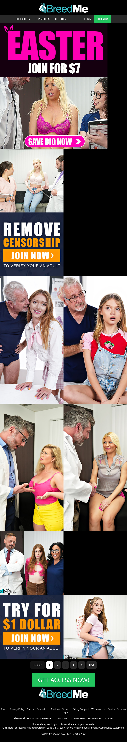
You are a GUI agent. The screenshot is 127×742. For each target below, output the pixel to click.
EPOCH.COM (65, 718)
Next (91, 665)
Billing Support (81, 709)
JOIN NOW (102, 19)
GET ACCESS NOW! (63, 680)
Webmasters (98, 709)
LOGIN (87, 19)
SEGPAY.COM (49, 718)
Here (10, 727)
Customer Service (60, 709)
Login (65, 712)
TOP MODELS (42, 19)
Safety (30, 709)
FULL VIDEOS (23, 19)
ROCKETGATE (34, 718)
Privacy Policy (17, 709)
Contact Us (42, 709)
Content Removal (117, 709)
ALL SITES (60, 19)
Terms (4, 709)
